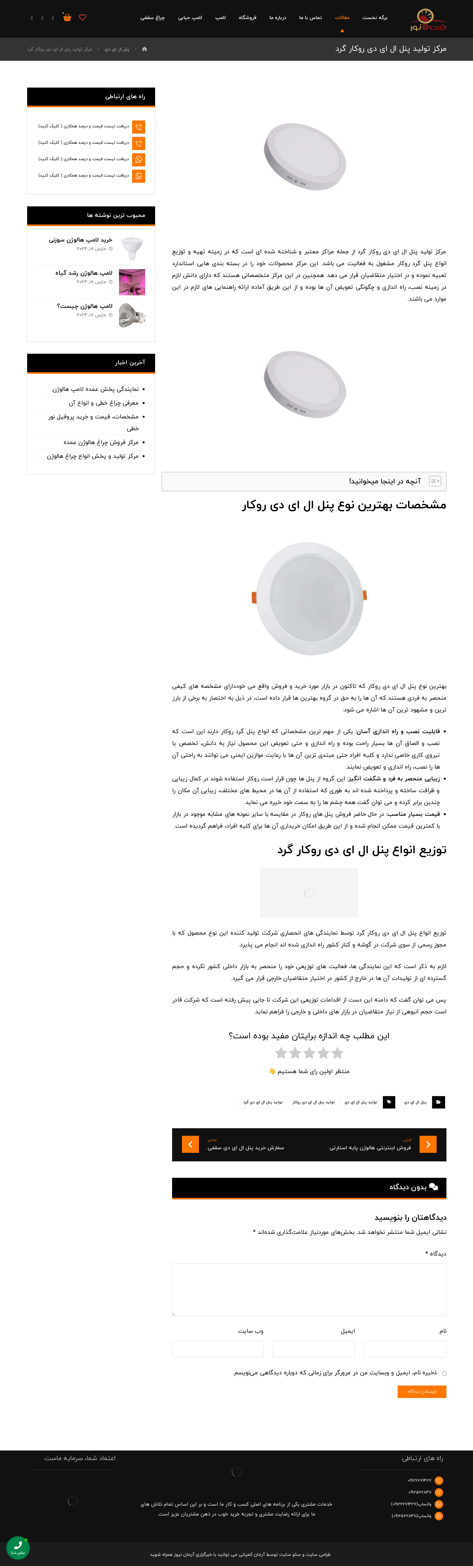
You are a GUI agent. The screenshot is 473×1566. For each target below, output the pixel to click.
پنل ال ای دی (415, 1102)
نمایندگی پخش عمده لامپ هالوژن (95, 389)
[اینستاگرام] (32, 18)
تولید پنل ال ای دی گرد (263, 1102)
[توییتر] (42, 18)
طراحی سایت (318, 1555)
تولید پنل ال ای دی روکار (313, 1102)
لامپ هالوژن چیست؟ (84, 306)
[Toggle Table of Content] (432, 481)
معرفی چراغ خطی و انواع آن (104, 403)
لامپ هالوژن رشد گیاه (83, 273)
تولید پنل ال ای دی (361, 1102)
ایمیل (348, 1331)
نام (443, 1331)
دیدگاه (435, 1254)
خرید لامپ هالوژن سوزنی (80, 240)
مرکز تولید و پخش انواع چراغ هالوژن (93, 456)
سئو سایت (290, 1555)
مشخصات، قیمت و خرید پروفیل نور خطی (93, 423)
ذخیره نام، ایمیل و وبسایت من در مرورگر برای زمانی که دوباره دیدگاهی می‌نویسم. (335, 1373)
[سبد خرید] (67, 17)
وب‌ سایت (251, 1331)
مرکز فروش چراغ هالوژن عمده (101, 442)
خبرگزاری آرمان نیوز (193, 1555)
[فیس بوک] (53, 18)
